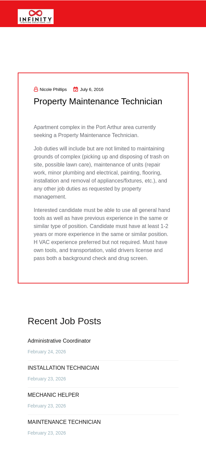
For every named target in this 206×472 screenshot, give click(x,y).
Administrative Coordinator (59, 341)
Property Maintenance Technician (98, 101)
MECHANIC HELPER (53, 395)
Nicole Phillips (50, 89)
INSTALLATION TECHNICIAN (63, 368)
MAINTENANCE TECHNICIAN (64, 422)
